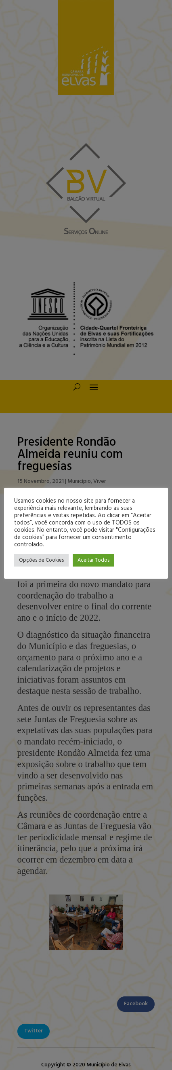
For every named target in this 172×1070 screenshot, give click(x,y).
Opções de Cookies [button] (41, 560)
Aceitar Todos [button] (93, 560)
